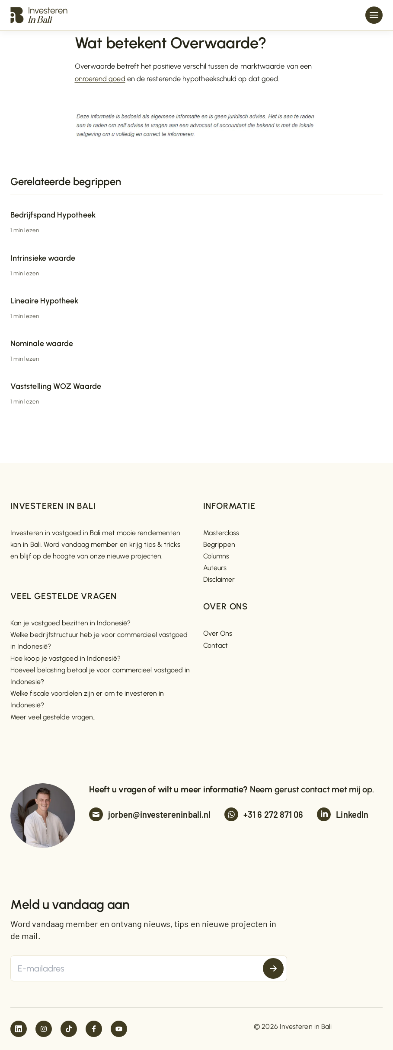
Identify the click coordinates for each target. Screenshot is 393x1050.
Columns (216, 556)
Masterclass (221, 533)
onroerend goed (100, 78)
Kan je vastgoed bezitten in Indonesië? (70, 623)
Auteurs (215, 568)
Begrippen (219, 544)
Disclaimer (219, 579)
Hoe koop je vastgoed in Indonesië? (65, 658)
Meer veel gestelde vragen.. (53, 717)
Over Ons (218, 633)
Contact (215, 645)
